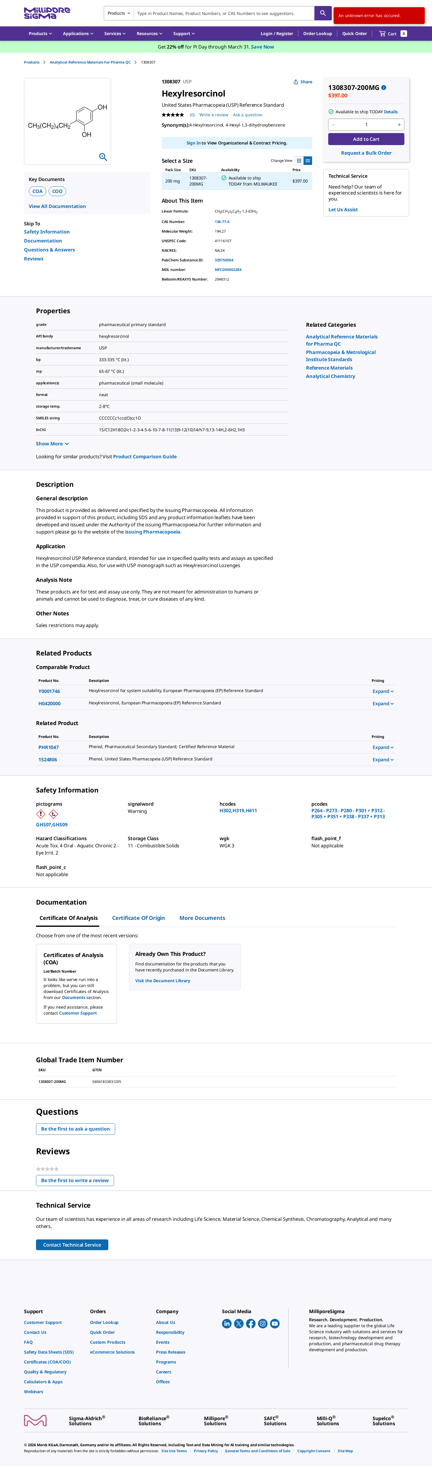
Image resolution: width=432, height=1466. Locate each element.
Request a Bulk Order (366, 153)
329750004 (224, 260)
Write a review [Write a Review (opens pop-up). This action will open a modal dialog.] (214, 114)
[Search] (323, 13)
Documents (74, 997)
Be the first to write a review (77, 1181)
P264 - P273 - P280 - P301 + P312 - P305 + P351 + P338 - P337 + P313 (348, 813)
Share (302, 82)
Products (32, 62)
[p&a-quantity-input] (366, 124)
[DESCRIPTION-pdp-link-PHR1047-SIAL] (223, 747)
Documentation (43, 240)
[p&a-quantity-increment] (399, 124)
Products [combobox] (116, 13)
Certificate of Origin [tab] (138, 917)
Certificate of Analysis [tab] (69, 917)
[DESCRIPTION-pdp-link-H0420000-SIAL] (223, 703)
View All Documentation (57, 206)
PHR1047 (48, 747)
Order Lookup (317, 33)
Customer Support (78, 1013)
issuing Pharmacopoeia (153, 531)
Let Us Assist (343, 210)
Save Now (262, 46)
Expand (383, 691)
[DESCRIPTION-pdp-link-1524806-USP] (223, 759)
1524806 (47, 759)
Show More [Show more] (52, 443)
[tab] (37, 62)
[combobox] (218, 13)
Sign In (194, 143)
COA (37, 191)
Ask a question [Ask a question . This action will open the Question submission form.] (247, 114)
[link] (329, 367)
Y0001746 (49, 691)
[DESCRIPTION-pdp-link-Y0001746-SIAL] (223, 691)
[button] (277, 34)
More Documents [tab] (202, 917)
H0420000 (49, 703)
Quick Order (354, 33)
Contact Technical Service (72, 1244)
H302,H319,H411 (238, 810)
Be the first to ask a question (75, 1129)
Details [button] (391, 111)
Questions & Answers (49, 249)
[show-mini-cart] (393, 33)
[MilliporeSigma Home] (47, 13)
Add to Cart (366, 139)
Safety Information (47, 231)
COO (57, 191)
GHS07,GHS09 (51, 824)
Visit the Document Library (162, 980)
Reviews (34, 258)
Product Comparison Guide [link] (144, 456)
